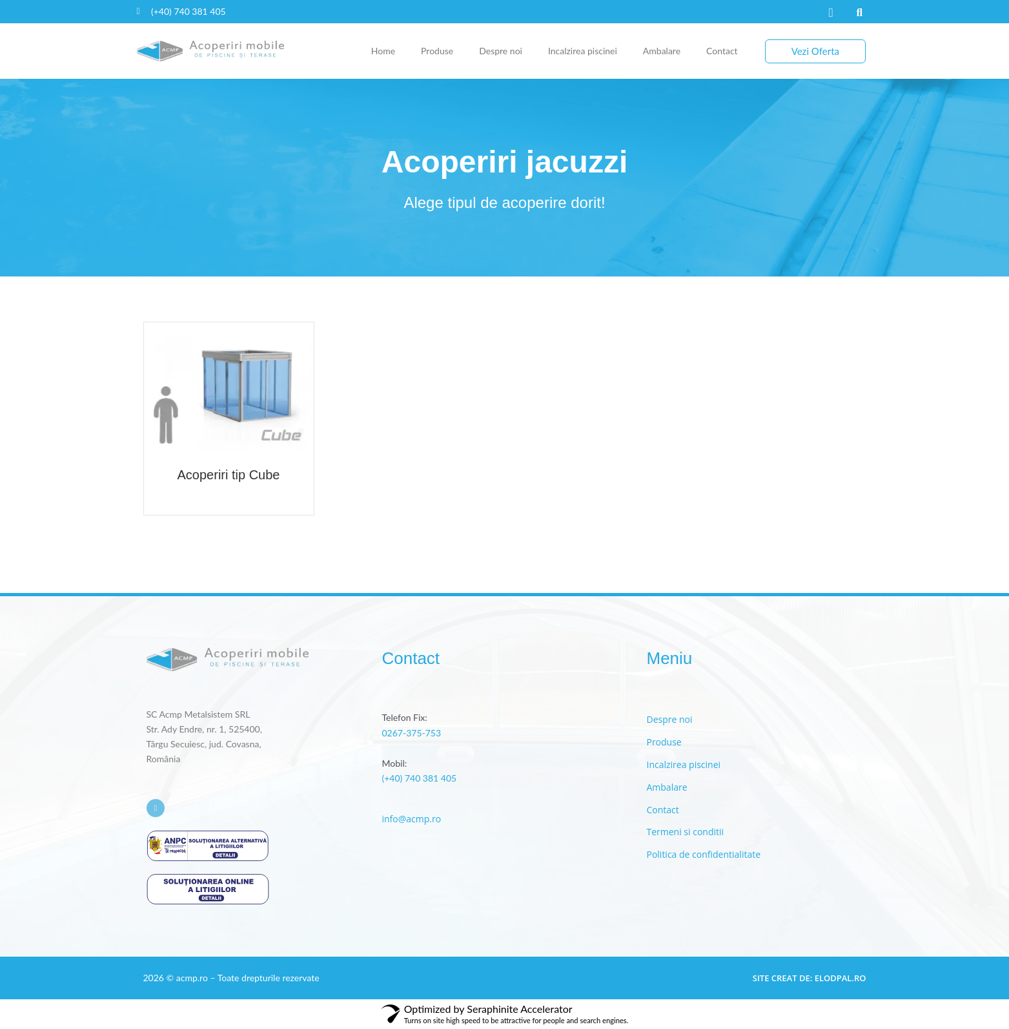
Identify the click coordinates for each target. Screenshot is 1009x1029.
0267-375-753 (411, 732)
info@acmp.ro (411, 819)
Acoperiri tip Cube (229, 475)
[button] (859, 13)
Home (383, 50)
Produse (437, 50)
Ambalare (661, 50)
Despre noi (500, 50)
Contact (722, 50)
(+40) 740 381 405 (419, 778)
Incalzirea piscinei (582, 50)
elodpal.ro (840, 978)
